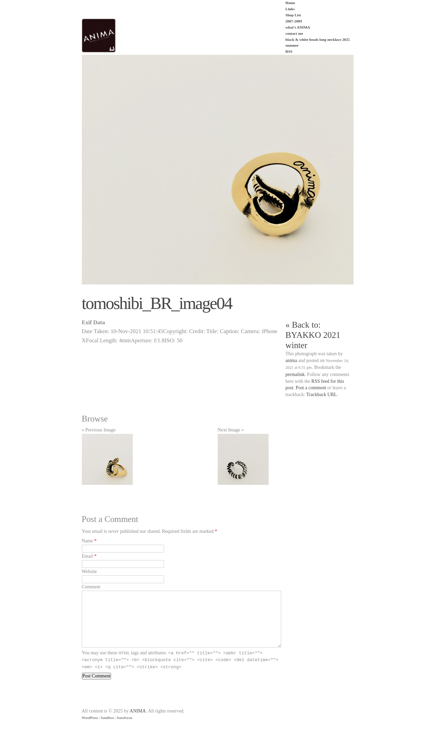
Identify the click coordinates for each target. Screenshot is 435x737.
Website (89, 571)
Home (290, 3)
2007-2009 (294, 21)
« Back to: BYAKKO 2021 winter (313, 335)
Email (87, 556)
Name (87, 540)
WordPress (90, 718)
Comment (91, 586)
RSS (289, 51)
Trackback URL (321, 394)
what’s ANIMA (298, 27)
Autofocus (124, 718)
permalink (295, 374)
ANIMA (138, 711)
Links (290, 9)
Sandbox (107, 718)
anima (291, 360)
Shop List (293, 15)
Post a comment (311, 387)
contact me (294, 33)
